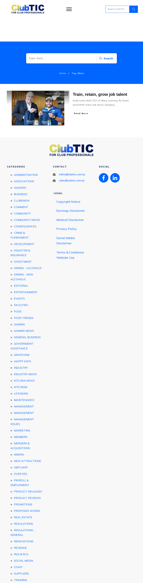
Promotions (23, 481)
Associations (24, 158)
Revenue (20, 524)
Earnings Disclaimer (70, 188)
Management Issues (22, 398)
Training (63, 71)
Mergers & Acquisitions (20, 423)
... (116, 81)
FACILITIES (51, 71)
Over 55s (20, 450)
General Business (27, 314)
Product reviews (27, 475)
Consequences (25, 203)
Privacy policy (83, 577)
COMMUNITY (22, 190)
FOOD (18, 288)
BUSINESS (20, 171)
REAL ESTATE (23, 494)
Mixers (19, 431)
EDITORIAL (21, 262)
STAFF (18, 544)
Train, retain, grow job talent (100, 71)
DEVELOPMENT (24, 221)
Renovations (23, 518)
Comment (21, 184)
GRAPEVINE (22, 331)
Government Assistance (22, 323)
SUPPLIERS (21, 550)
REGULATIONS (23, 500)
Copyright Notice (68, 179)
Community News (27, 197)
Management (24, 389)
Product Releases (28, 468)
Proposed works (27, 487)
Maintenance (24, 377)
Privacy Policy (66, 206)
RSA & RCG (21, 531)
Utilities (20, 563)
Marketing (22, 407)
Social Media (23, 537)
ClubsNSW (22, 177)
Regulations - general (23, 509)
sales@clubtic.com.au (71, 157)
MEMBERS (21, 414)
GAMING (19, 301)
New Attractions (27, 438)
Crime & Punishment (20, 212)
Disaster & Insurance (20, 230)
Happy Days (22, 338)
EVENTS (19, 275)
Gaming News (24, 307)
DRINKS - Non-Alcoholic (22, 254)
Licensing (21, 370)
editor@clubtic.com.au (72, 151)
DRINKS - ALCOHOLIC (28, 245)
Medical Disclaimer (70, 197)
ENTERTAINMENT (26, 269)
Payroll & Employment (20, 460)
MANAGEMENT (24, 383)
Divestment (23, 238)
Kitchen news (24, 357)
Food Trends (23, 295)
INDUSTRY (21, 344)
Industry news (25, 351)
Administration (26, 151)
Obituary (21, 444)
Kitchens (20, 364)
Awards (20, 164)
